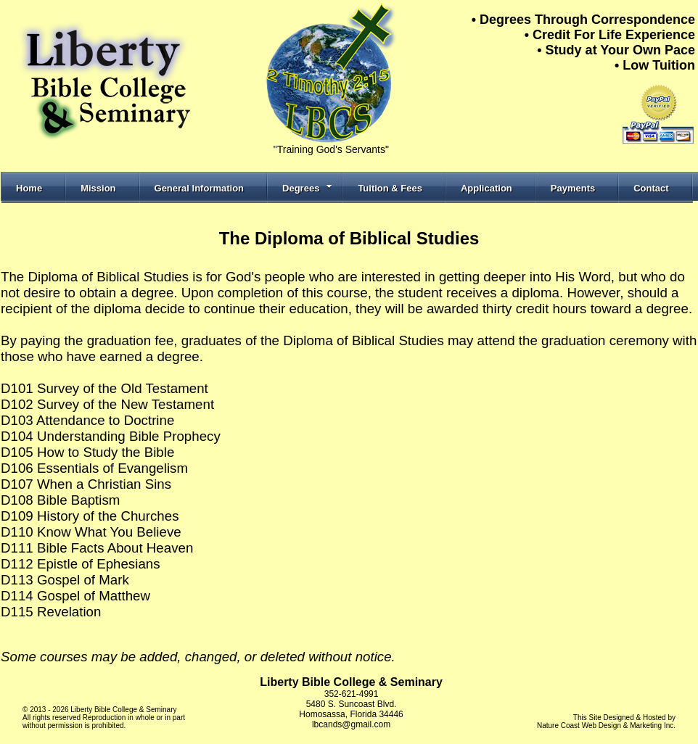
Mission (98, 188)
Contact (650, 188)
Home (29, 188)
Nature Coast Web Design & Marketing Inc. (606, 725)
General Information (200, 188)
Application (486, 188)
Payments (573, 188)
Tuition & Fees (390, 188)
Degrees (307, 188)
